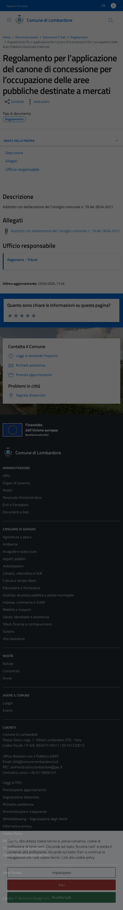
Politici (8, 490)
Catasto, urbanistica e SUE (23, 573)
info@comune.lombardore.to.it (35, 761)
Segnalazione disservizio (21, 797)
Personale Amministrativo (22, 497)
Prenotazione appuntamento (24, 789)
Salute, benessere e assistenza (26, 617)
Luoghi (8, 703)
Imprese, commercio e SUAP (24, 602)
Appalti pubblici (14, 558)
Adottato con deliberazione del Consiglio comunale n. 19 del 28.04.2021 (65, 231)
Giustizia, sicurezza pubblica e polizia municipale (38, 595)
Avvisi (7, 678)
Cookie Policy (13, 833)
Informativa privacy (17, 826)
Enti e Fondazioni (16, 504)
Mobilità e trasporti (17, 609)
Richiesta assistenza (18, 804)
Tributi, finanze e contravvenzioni (27, 624)
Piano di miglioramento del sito (26, 855)
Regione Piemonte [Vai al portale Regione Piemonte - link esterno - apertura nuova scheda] (17, 6)
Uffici (6, 475)
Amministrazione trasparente (25, 811)
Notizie (8, 663)
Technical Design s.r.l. (33, 898)
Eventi (8, 710)
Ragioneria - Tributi (22, 259)
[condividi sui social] (14, 101)
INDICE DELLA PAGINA (61, 140)
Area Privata (12, 872)
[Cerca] (110, 20)
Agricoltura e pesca (17, 537)
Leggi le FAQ (12, 782)
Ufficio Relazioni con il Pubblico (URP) (30, 756)
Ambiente (10, 544)
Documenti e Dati (16, 512)
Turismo (8, 631)
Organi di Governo (16, 483)
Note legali (11, 840)
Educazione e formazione (21, 587)
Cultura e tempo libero (19, 580)
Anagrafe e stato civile (20, 551)
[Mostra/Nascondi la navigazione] (9, 19)
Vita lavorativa (14, 638)
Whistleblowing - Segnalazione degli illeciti (35, 818)
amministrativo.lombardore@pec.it (36, 767)
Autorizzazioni (13, 566)
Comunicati (11, 671)
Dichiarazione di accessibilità (24, 848)
